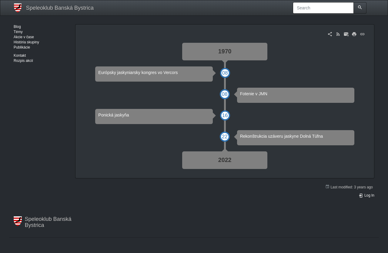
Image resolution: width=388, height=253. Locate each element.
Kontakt (20, 55)
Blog (17, 27)
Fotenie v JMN (253, 93)
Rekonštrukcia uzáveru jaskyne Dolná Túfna (281, 136)
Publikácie (22, 47)
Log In (366, 195)
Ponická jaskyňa (113, 115)
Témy (18, 32)
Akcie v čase (24, 37)
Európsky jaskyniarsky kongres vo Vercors (138, 72)
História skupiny (26, 42)
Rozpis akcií (23, 61)
